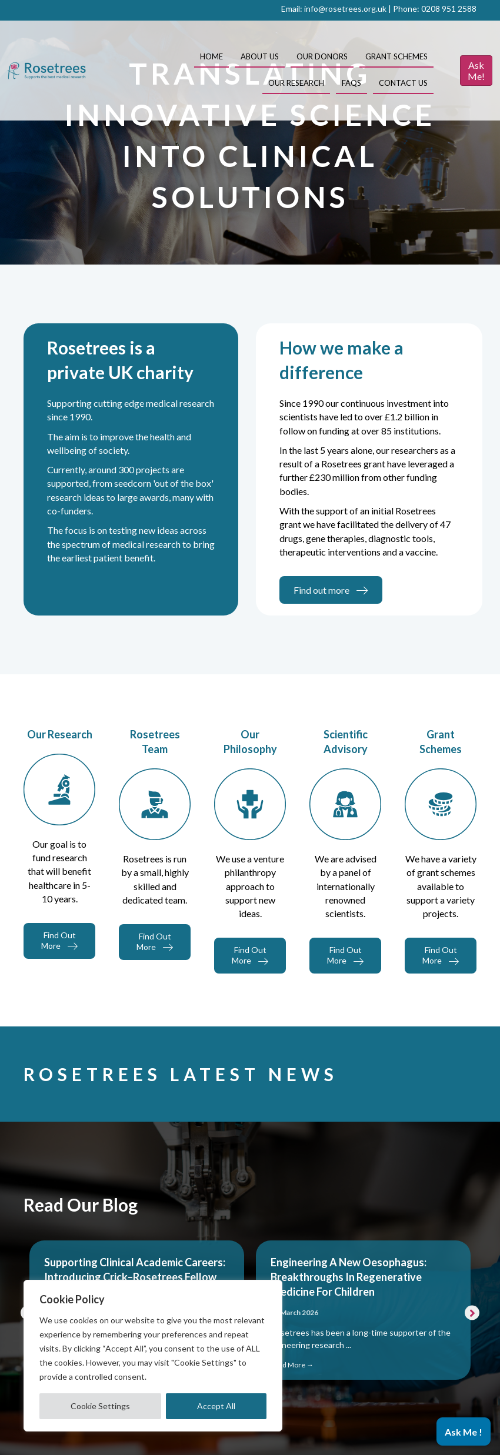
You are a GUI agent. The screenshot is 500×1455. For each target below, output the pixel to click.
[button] (472, 1312)
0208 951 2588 (448, 9)
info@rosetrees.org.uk (345, 9)
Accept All (216, 1406)
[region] (153, 1355)
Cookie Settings (100, 1406)
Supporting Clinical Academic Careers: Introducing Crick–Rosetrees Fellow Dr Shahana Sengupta (134, 1277)
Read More (292, 1364)
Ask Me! (476, 70)
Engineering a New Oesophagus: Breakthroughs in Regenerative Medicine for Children (348, 1277)
